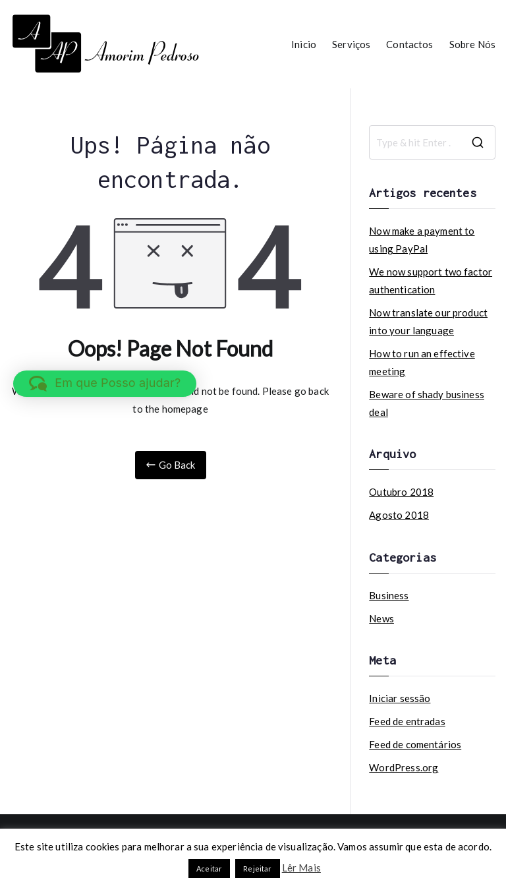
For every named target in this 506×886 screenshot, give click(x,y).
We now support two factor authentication (430, 280)
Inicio (303, 44)
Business (388, 595)
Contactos (409, 44)
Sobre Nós (472, 44)
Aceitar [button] (209, 868)
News (381, 618)
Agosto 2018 (399, 515)
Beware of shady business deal (426, 403)
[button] (104, 383)
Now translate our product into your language (428, 321)
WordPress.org (403, 767)
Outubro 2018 (401, 492)
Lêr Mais (301, 867)
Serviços (351, 44)
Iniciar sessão (399, 698)
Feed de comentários (415, 744)
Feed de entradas (407, 721)
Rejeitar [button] (257, 868)
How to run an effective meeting (421, 362)
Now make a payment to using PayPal (421, 239)
